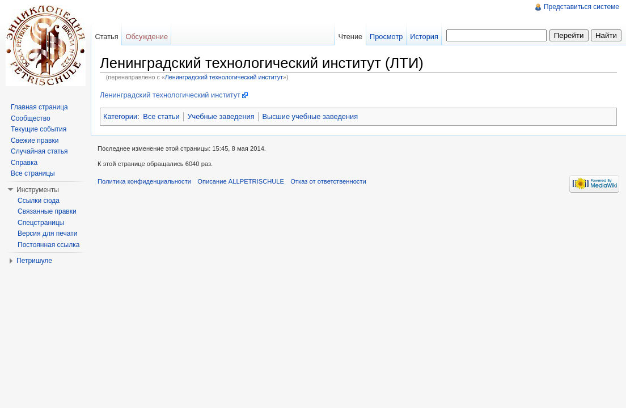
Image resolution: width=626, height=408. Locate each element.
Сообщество (30, 118)
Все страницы (33, 173)
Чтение (350, 36)
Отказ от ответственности (328, 181)
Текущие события (38, 129)
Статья (106, 36)
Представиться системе (581, 7)
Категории (120, 116)
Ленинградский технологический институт (224, 77)
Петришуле (34, 261)
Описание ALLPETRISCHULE (240, 181)
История (424, 36)
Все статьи (161, 116)
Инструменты (37, 190)
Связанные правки (47, 211)
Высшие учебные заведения (310, 116)
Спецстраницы (41, 223)
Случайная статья (39, 151)
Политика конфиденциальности (144, 181)
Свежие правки (34, 140)
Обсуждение (146, 36)
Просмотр (386, 36)
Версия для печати (47, 233)
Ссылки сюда (39, 201)
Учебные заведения (220, 116)
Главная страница (39, 107)
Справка (24, 163)
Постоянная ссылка (48, 245)
